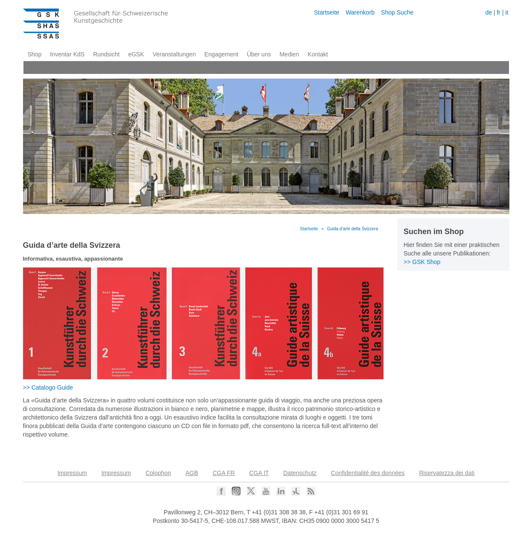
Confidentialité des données (368, 472)
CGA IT (259, 472)
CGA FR (223, 472)
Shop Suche (397, 12)
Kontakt (318, 54)
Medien (289, 54)
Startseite (326, 12)
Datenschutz (300, 472)
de (488, 12)
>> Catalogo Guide (48, 387)
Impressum (72, 472)
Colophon (158, 472)
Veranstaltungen (174, 54)
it (506, 12)
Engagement (221, 54)
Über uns (259, 54)
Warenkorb (360, 12)
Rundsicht (106, 54)
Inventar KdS (67, 54)
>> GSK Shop (422, 261)
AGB (192, 472)
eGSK (136, 54)
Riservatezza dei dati (446, 472)
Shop (35, 54)
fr (498, 12)
